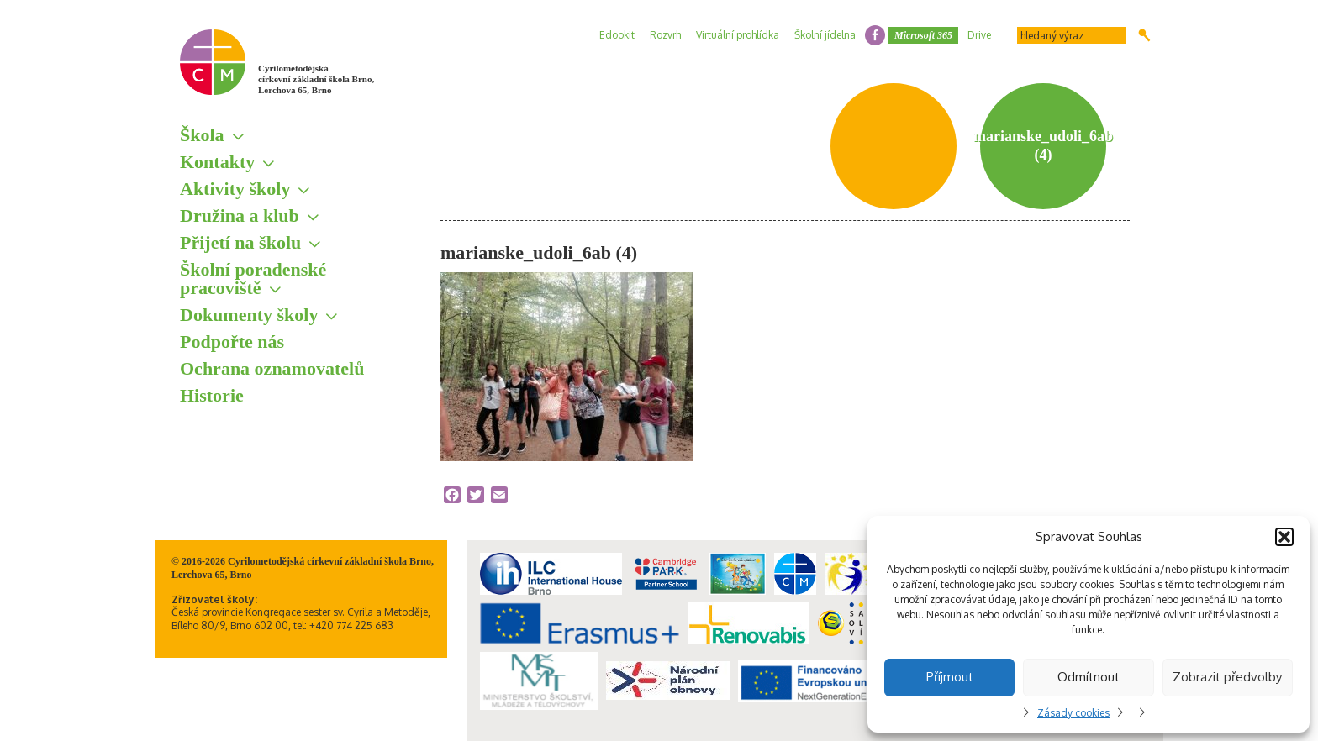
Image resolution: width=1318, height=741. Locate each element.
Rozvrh (665, 35)
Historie (212, 395)
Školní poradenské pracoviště (253, 278)
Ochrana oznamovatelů (272, 368)
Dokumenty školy (249, 314)
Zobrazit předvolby (1227, 677)
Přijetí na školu (240, 242)
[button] (1284, 536)
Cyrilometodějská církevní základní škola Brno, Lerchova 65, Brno (316, 79)
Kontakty (217, 161)
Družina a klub (239, 215)
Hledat (1144, 35)
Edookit (617, 35)
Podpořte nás (232, 341)
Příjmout (949, 677)
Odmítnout (1088, 677)
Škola (202, 134)
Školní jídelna (825, 35)
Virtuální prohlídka (737, 35)
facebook (875, 35)
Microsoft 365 (923, 35)
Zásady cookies (1073, 713)
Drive (979, 35)
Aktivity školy (235, 188)
